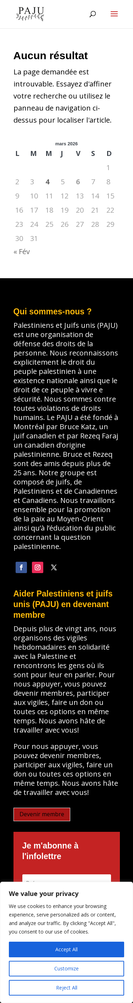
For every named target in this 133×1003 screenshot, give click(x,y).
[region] (66, 942)
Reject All (66, 987)
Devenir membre (42, 814)
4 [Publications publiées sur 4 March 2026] (47, 181)
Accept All (66, 949)
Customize (66, 968)
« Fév (21, 251)
